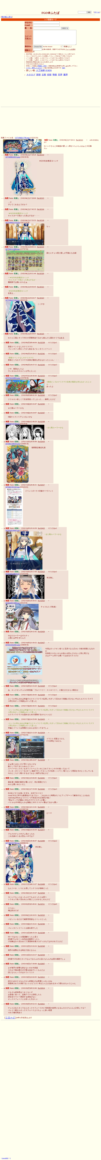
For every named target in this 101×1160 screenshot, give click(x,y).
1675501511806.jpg (12, 249)
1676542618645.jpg (12, 530)
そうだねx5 (52, 376)
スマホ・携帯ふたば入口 (34, 68)
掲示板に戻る (6, 17)
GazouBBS (5, 1158)
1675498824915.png (12, 157)
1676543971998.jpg (12, 603)
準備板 (40, 66)
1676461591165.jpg (12, 487)
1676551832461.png (12, 645)
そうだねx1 (52, 342)
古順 (44, 75)
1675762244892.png (12, 378)
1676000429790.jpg (12, 424)
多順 (49, 75)
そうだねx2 (52, 395)
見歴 (60, 75)
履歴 (65, 75)
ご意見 (44, 66)
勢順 (55, 75)
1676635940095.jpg (12, 735)
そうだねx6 (52, 904)
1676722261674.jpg (12, 809)
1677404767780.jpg (12, 843)
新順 (38, 75)
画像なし (66, 46)
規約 (63, 68)
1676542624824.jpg (12, 574)
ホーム (97, 12)
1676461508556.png (12, 444)
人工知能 (40, 70)
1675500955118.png (12, 222)
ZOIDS (48, 70)
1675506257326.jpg (12, 300)
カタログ (30, 75)
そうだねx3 (52, 365)
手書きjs (28, 38)
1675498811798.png (22, 138)
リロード (10, 1017)
